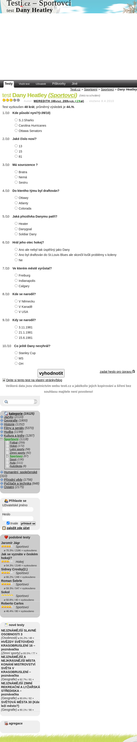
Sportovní (90, 89)
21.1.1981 (24, 332)
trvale (12, 523)
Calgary (22, 286)
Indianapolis (25, 281)
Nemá (21, 177)
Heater (22, 224)
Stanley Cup (26, 353)
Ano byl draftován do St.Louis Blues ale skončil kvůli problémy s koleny (66, 255)
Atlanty (22, 203)
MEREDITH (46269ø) (59, 101)
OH (19, 363)
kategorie (16, 413)
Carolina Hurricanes (31, 125)
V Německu (25, 301)
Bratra (21, 172)
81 (19, 156)
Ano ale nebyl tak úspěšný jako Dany (43, 249)
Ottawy (22, 198)
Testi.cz (75, 89)
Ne (19, 260)
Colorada (23, 208)
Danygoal (24, 229)
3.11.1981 (24, 327)
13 (19, 146)
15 (19, 151)
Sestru (22, 182)
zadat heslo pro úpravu (117, 371)
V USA (22, 312)
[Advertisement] (68, 47)
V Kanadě (24, 306)
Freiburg (23, 275)
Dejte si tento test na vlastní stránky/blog (34, 380)
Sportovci (107, 89)
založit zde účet (18, 528)
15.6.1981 (24, 338)
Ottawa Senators (29, 131)
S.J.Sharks (25, 120)
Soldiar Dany (26, 234)
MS (19, 358)
